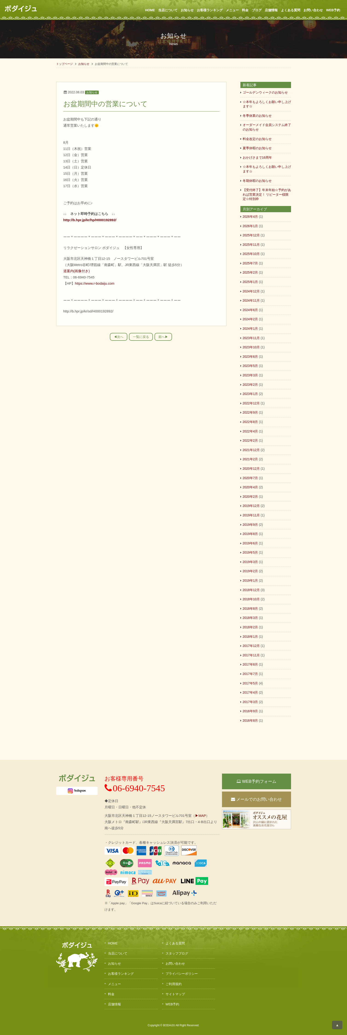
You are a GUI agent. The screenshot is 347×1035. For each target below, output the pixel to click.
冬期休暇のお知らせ (257, 181)
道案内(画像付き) (76, 271)
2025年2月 (250, 272)
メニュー (232, 10)
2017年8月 (250, 664)
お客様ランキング (210, 10)
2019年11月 (251, 515)
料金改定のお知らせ (257, 139)
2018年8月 (250, 608)
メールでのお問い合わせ (256, 799)
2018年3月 (250, 618)
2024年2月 (250, 319)
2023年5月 (250, 366)
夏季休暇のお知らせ (257, 148)
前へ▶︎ (163, 337)
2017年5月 (250, 683)
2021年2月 (250, 459)
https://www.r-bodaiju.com (94, 283)
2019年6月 (250, 543)
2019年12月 (251, 506)
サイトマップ (175, 994)
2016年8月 (250, 720)
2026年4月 (250, 216)
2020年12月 (251, 468)
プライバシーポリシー (182, 973)
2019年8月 (250, 534)
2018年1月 (250, 636)
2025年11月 (251, 244)
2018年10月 (251, 599)
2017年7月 (250, 674)
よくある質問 (290, 10)
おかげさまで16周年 (257, 157)
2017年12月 (251, 646)
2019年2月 (250, 571)
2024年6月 (250, 310)
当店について (168, 10)
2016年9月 (250, 711)
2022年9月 (250, 412)
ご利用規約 (174, 984)
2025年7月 (250, 263)
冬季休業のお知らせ (257, 115)
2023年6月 (250, 356)
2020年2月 (250, 496)
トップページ (64, 64)
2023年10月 (251, 347)
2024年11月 (251, 300)
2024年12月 (251, 291)
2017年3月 (250, 702)
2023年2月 (250, 384)
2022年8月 (250, 422)
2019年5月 (250, 552)
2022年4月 (250, 431)
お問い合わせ (313, 10)
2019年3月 (250, 562)
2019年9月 (250, 524)
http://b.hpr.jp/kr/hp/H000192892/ (90, 220)
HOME (150, 10)
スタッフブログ (177, 953)
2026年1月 (250, 226)
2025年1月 (250, 282)
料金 (245, 10)
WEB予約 (333, 10)
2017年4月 (250, 692)
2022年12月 (251, 403)
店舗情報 (271, 10)
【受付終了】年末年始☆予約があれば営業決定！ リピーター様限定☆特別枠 (267, 194)
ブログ (257, 10)
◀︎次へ (118, 337)
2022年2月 (250, 440)
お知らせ (187, 10)
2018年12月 (251, 590)
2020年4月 (250, 487)
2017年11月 (251, 655)
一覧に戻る (141, 337)
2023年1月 (250, 394)
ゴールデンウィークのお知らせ (265, 92)
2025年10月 (251, 254)
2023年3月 (250, 375)
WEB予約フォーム (256, 781)
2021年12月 (251, 450)
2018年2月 (250, 627)
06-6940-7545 (135, 788)
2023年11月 (251, 338)
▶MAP (200, 816)
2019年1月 (250, 580)
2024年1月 (250, 328)
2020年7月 (250, 478)
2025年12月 (251, 235)
